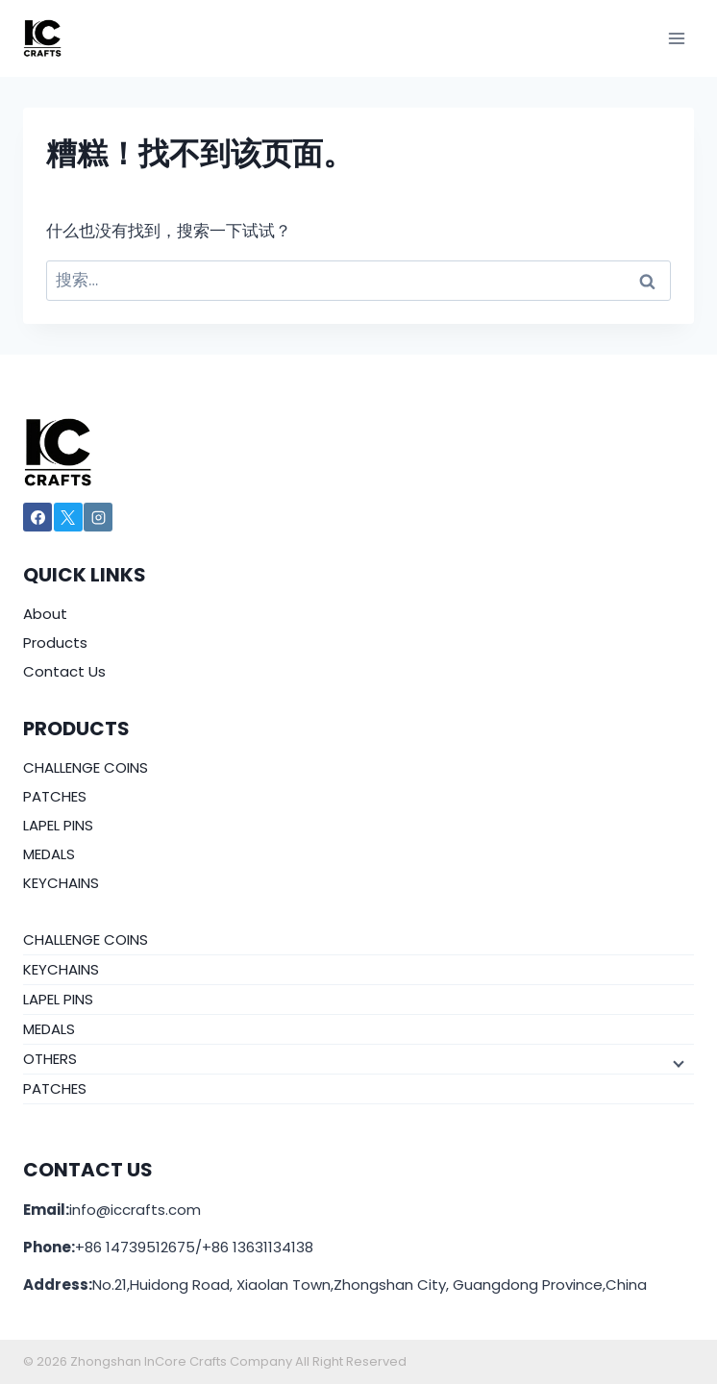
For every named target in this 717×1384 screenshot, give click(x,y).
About (45, 614)
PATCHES (55, 796)
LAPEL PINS (58, 825)
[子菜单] (676, 1062)
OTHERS (50, 1059)
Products (55, 642)
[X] (68, 517)
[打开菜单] (676, 38)
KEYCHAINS (61, 883)
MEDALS (49, 854)
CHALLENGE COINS (85, 767)
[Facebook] (37, 517)
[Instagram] (98, 517)
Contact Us (64, 671)
